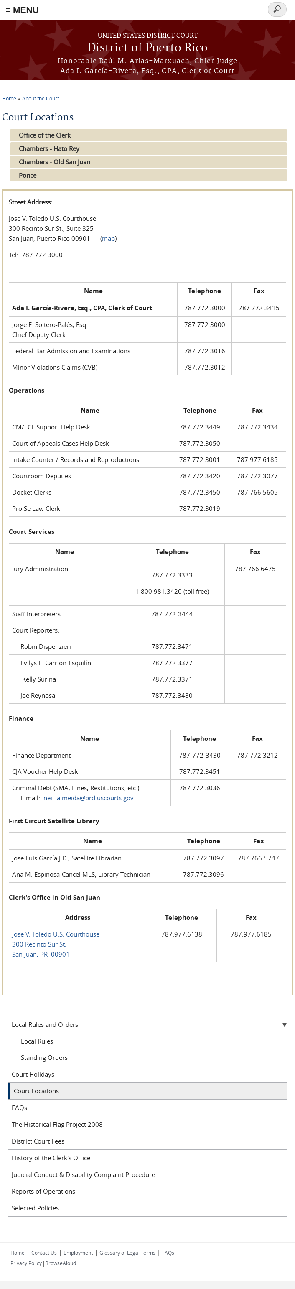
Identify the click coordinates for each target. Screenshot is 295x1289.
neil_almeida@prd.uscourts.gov (88, 798)
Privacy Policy (26, 1263)
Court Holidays (33, 1074)
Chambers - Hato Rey (49, 148)
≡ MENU (22, 10)
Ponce (27, 175)
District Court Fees (38, 1141)
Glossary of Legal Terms (127, 1252)
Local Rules (37, 1041)
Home (9, 98)
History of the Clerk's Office (51, 1158)
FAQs (19, 1107)
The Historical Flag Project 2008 (57, 1124)
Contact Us (44, 1252)
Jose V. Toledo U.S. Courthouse (55, 934)
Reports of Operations (43, 1191)
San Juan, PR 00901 (41, 954)
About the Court (40, 98)
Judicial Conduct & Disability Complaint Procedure (83, 1174)
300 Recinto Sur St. (39, 944)
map (108, 238)
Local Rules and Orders (45, 1024)
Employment (78, 1252)
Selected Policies (35, 1208)
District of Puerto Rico (147, 48)
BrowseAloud (60, 1263)
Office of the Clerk (45, 135)
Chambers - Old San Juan (54, 162)
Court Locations (36, 1091)
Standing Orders (44, 1057)
